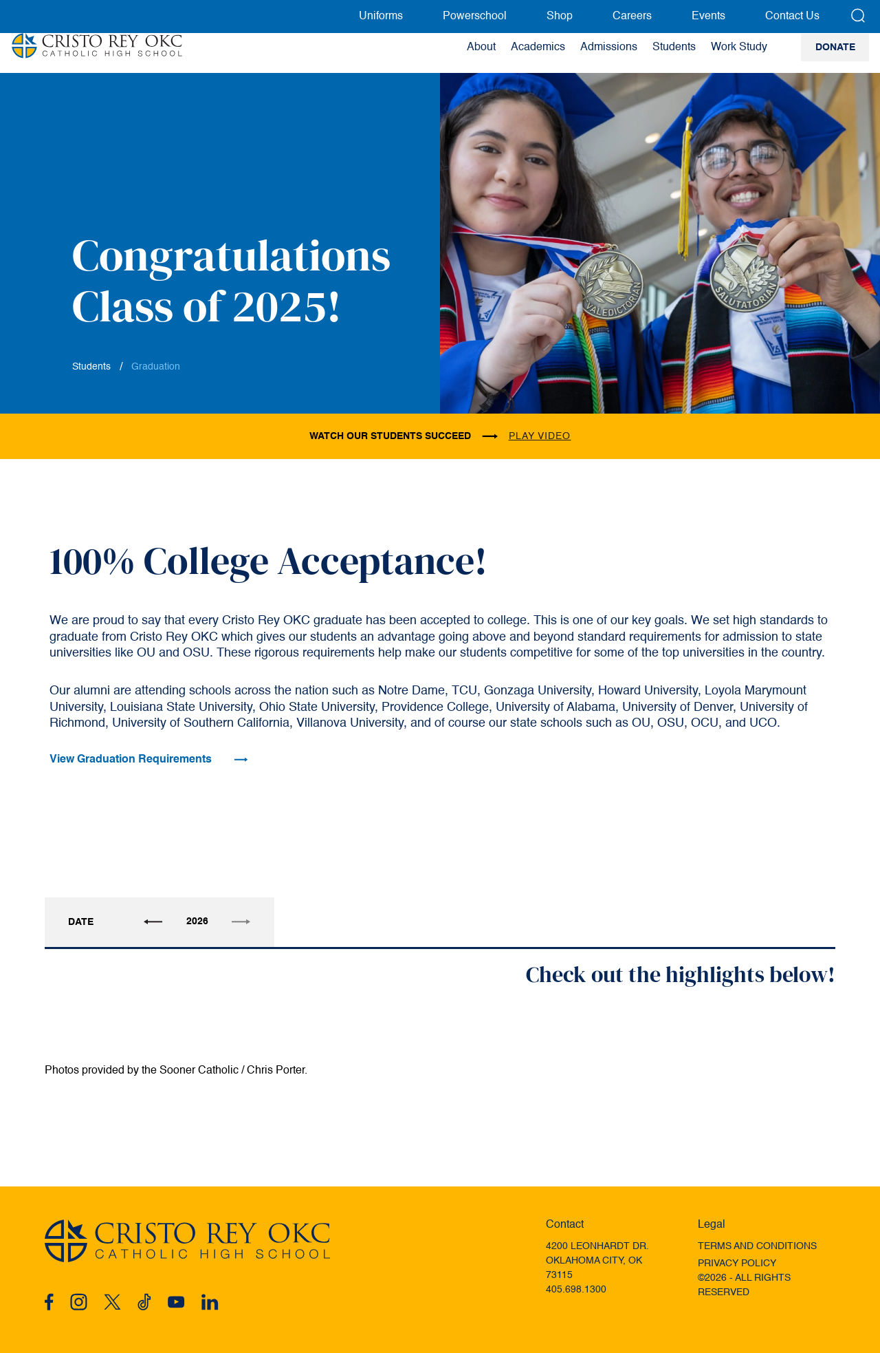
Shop (560, 16)
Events (708, 16)
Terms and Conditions (757, 1246)
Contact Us (792, 16)
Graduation (155, 367)
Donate (835, 53)
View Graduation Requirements (149, 759)
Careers (632, 16)
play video (540, 436)
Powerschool (475, 16)
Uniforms (381, 16)
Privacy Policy (737, 1263)
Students (91, 367)
